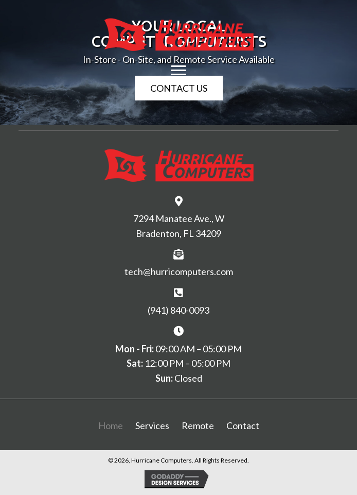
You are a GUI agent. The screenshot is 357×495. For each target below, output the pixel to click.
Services (152, 425)
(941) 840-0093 (178, 310)
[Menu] (178, 70)
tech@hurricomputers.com (178, 271)
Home (110, 425)
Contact (242, 425)
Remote (198, 425)
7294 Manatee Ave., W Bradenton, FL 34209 (178, 226)
